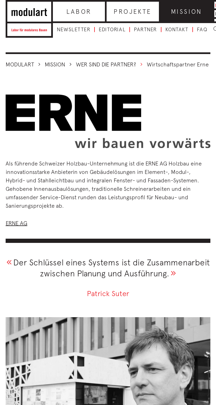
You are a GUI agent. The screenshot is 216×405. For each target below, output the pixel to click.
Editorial (112, 29)
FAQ (202, 29)
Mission (186, 11)
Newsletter (73, 29)
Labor (79, 11)
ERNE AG (16, 223)
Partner (145, 29)
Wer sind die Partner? (106, 64)
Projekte (133, 11)
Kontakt (176, 29)
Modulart (20, 64)
